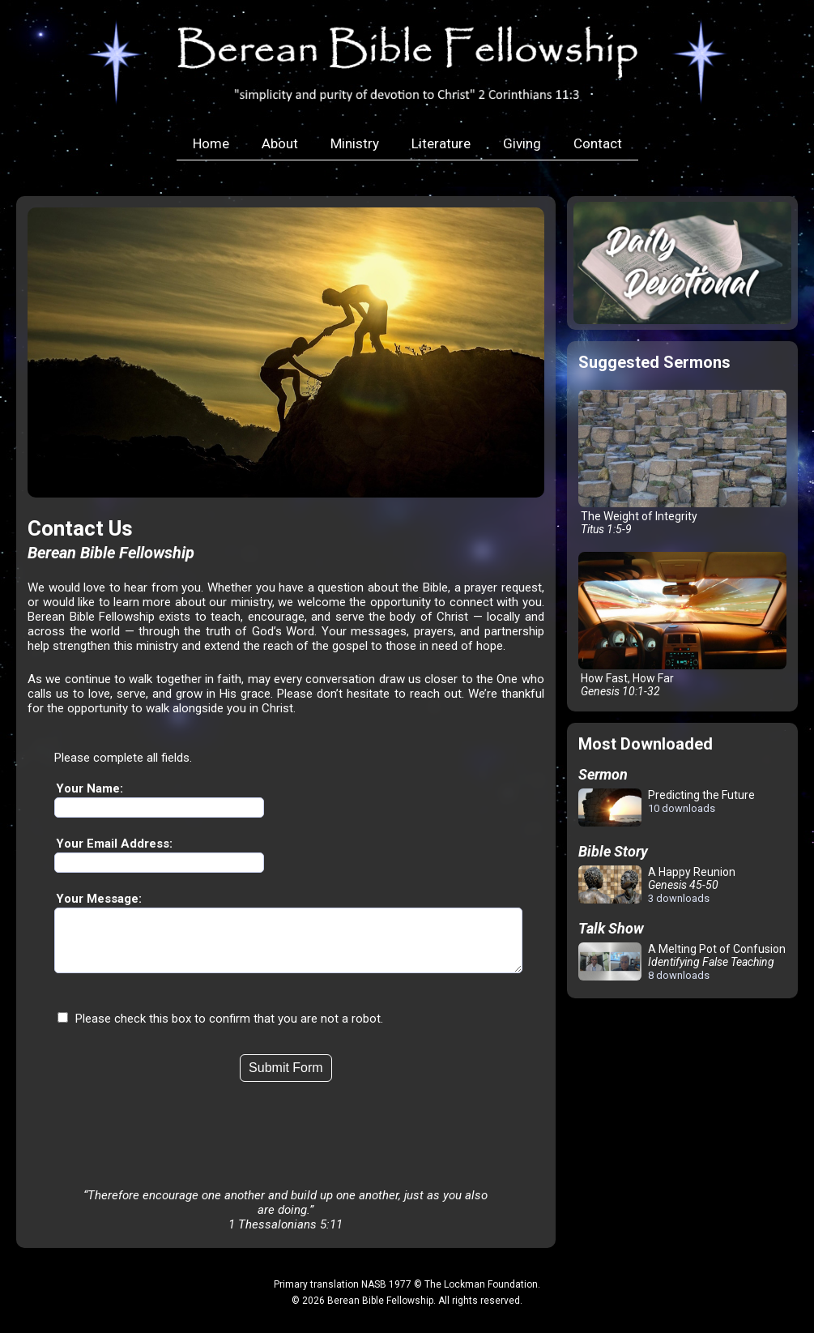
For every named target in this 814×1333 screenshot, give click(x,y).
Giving (522, 143)
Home (211, 143)
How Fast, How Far (682, 625)
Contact (597, 143)
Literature (441, 143)
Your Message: (99, 898)
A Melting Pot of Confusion (682, 961)
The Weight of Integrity (682, 463)
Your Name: (89, 788)
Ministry (354, 143)
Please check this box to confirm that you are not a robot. (229, 1030)
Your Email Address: (114, 843)
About (280, 143)
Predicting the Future (666, 808)
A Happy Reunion (656, 884)
